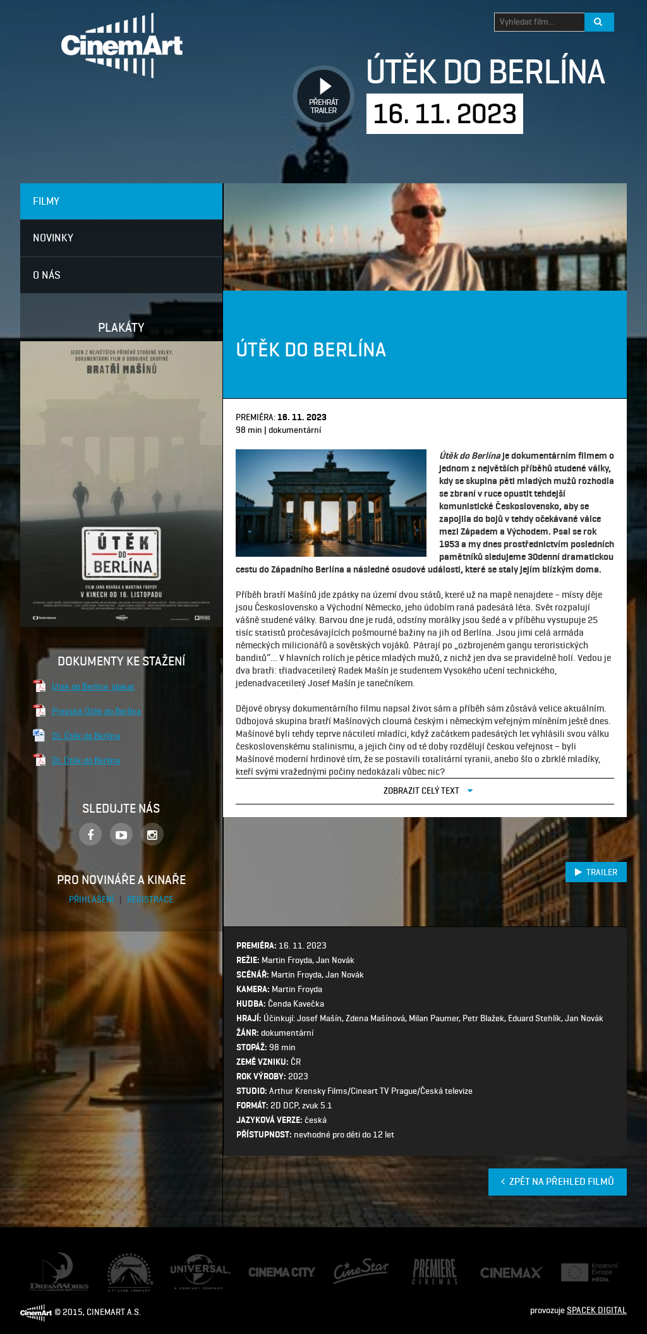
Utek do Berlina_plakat (93, 686)
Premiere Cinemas (423, 1265)
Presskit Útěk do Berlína (96, 711)
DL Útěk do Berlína (86, 735)
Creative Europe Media (585, 1272)
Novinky (53, 237)
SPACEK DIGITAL (597, 1310)
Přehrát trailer (319, 82)
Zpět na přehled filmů (557, 1181)
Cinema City (270, 1272)
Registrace (150, 899)
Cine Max (497, 1271)
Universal (188, 1260)
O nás (47, 275)
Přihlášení (92, 899)
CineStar (350, 1263)
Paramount (127, 1258)
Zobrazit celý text (428, 790)
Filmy (46, 201)
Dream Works (54, 1258)
